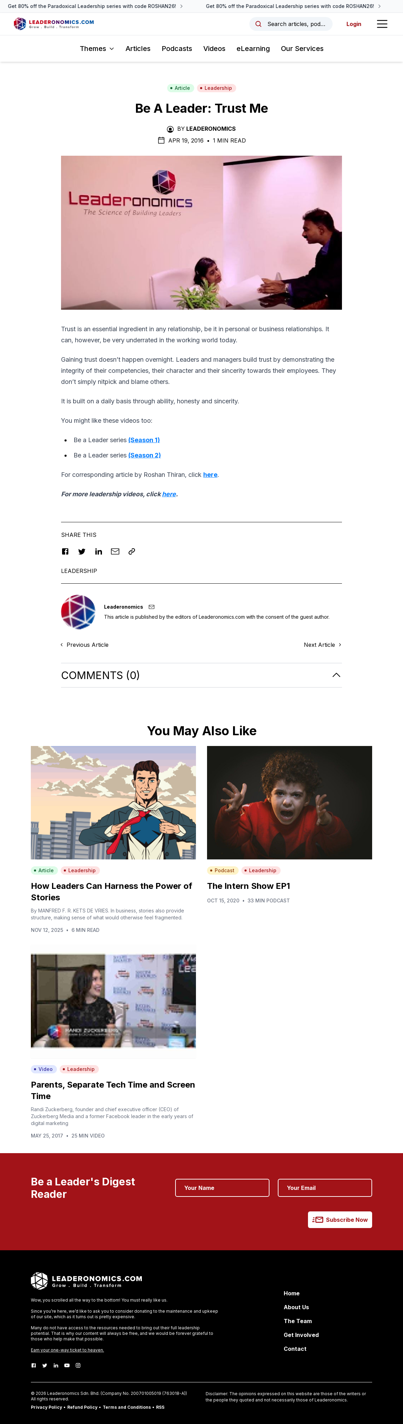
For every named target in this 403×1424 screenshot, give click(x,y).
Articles (138, 48)
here (210, 474)
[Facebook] (33, 1365)
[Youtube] (67, 1365)
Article (180, 88)
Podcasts (177, 48)
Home (292, 1293)
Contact (295, 1348)
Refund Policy (82, 1407)
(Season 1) (144, 440)
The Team (298, 1321)
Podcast (222, 870)
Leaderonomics (211, 128)
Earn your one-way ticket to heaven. (67, 1350)
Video (43, 1069)
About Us (296, 1307)
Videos (214, 48)
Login (353, 23)
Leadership (216, 88)
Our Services (302, 48)
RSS (160, 1407)
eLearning (253, 48)
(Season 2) (144, 455)
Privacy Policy (46, 1407)
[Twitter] (45, 1365)
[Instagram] (78, 1365)
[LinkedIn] (56, 1365)
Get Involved (301, 1334)
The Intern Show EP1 (248, 886)
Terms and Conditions (127, 1407)
